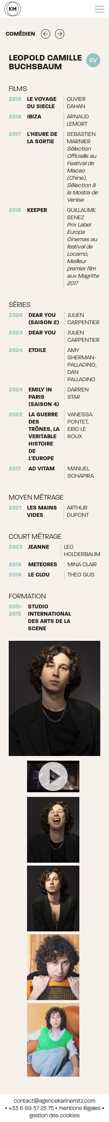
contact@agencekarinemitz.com (54, 1100)
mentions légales (80, 1108)
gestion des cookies (54, 1115)
